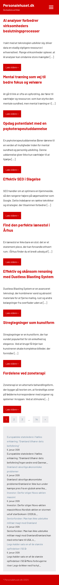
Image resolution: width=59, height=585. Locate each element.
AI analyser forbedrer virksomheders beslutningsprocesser (21, 25)
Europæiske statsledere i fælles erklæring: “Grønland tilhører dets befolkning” (25, 441)
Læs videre (11, 67)
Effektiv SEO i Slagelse (22, 179)
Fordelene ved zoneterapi (24, 373)
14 (36, 419)
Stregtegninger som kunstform (28, 322)
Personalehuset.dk (18, 5)
